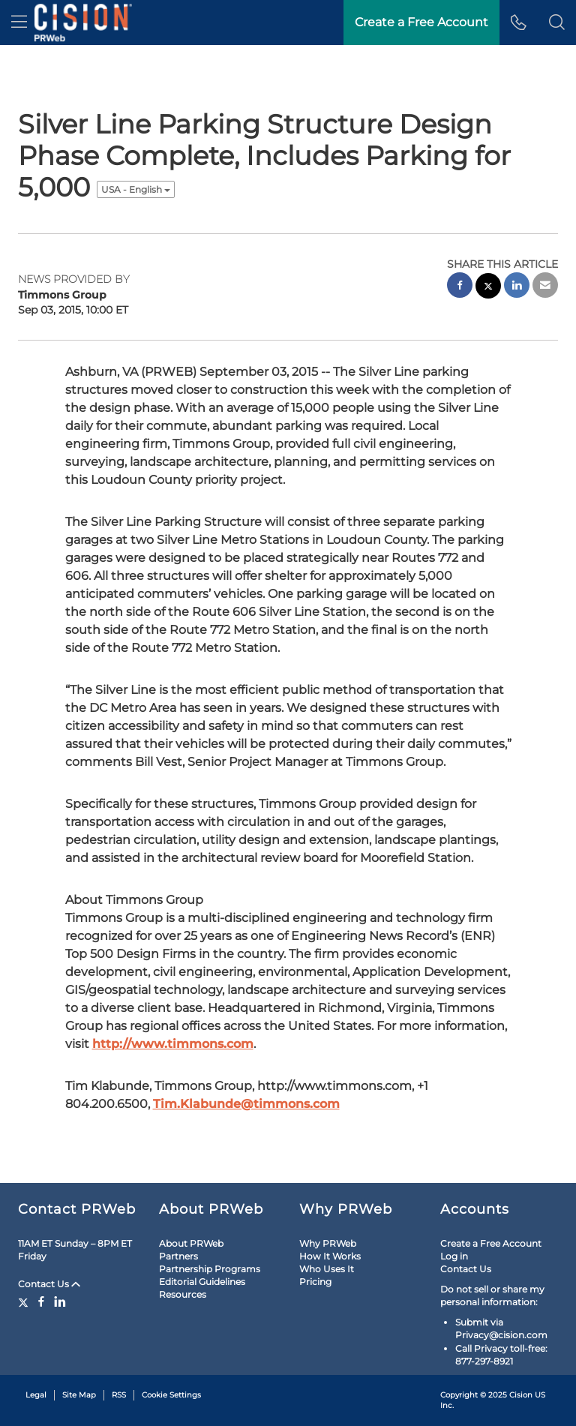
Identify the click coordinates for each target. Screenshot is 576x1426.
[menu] (19, 22)
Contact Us (49, 1283)
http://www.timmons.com (173, 1044)
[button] (557, 22)
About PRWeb (191, 1243)
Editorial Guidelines (202, 1281)
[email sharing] (545, 287)
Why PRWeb (327, 1243)
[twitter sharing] (488, 287)
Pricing (315, 1281)
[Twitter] (25, 1301)
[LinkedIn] (60, 1301)
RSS (119, 1395)
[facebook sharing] (459, 287)
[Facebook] (41, 1301)
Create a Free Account (491, 1243)
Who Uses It (326, 1268)
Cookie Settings (171, 1395)
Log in (454, 1256)
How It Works (330, 1256)
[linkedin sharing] (517, 287)
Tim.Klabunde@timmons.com (246, 1104)
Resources (182, 1294)
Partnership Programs (209, 1268)
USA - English (135, 189)
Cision (520, 1395)
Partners (178, 1256)
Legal (36, 1395)
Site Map (79, 1395)
